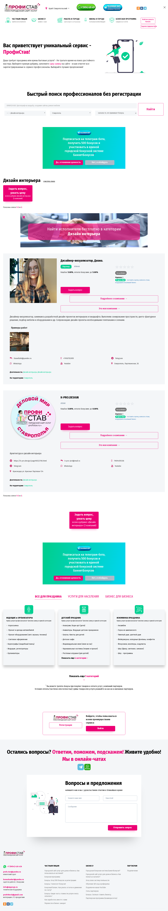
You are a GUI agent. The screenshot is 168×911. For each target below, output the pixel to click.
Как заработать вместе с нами (56, 882)
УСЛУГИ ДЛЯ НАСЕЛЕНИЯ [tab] (83, 578)
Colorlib (72, 905)
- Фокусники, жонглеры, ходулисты (131, 626)
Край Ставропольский (57, 8)
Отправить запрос (122, 809)
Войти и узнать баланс (153, 17)
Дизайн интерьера (32, 359)
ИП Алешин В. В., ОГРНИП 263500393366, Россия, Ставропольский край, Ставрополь (106, 905)
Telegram (118, 345)
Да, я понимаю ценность (68, 156)
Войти (100, 710)
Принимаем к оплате (84, 898)
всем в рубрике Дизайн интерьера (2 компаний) (18, 187)
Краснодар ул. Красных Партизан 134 (30, 452)
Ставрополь (30, 365)
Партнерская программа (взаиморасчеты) (101, 880)
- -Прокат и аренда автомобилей (20, 612)
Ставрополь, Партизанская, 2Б (125, 350)
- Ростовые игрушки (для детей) (75, 635)
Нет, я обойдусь (100, 156)
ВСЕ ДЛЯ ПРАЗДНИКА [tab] (48, 578)
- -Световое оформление (16, 621)
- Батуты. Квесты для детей (72, 617)
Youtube (68, 350)
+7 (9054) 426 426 (12, 848)
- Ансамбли (121, 607)
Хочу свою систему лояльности (97, 862)
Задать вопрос (76, 285)
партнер (66, 262)
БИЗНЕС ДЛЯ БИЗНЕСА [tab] (119, 578)
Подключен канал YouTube (96, 869)
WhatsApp (20, 350)
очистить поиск (49, 176)
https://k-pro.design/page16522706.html (32, 441)
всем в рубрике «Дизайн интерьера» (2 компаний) (84, 502)
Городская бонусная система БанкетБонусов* (103, 853)
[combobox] (25, 107)
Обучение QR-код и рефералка (97, 866)
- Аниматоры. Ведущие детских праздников (79, 612)
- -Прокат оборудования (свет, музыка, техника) (26, 617)
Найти (150, 103)
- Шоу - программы (125, 635)
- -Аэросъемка (12, 607)
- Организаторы (12, 635)
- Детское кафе (67, 621)
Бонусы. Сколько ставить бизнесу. (98, 877)
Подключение (132, 853)
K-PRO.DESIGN (70, 387)
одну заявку (55, 58)
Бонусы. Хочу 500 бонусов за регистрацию (60, 862)
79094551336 (118, 441)
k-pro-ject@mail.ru (73, 441)
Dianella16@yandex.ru (25, 345)
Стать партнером (92, 873)
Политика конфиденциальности (75, 908)
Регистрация (65, 707)
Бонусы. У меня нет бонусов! (55, 866)
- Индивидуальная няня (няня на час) (76, 626)
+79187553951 (69, 345)
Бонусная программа (52, 859)
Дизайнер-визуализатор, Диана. (82, 256)
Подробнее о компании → (135, 285)
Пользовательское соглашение (94, 908)
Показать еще (74, 640)
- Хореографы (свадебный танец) (20, 626)
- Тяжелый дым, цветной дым (129, 617)
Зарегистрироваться (154, 22)
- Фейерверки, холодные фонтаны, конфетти (136, 621)
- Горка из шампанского (126, 612)
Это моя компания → (108, 295)
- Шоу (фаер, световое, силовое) (130, 631)
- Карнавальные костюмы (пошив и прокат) (79, 631)
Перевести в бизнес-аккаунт (55, 885)
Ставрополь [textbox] (56, 107)
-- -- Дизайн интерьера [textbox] (15, 107)
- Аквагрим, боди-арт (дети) (73, 607)
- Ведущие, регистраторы (17, 631)
